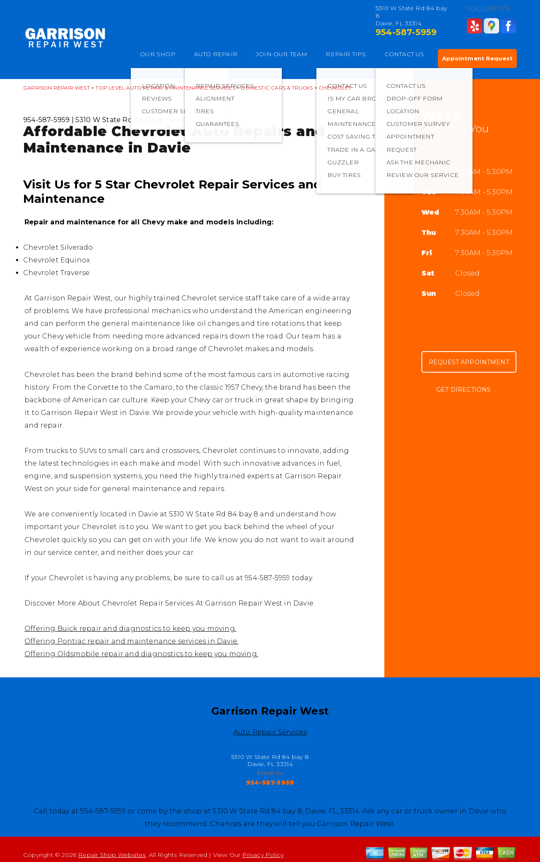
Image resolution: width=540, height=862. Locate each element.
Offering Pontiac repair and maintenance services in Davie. (131, 641)
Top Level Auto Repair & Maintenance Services (165, 88)
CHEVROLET (335, 88)
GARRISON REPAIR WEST (56, 88)
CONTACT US (404, 54)
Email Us (270, 773)
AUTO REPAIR (216, 54)
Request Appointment (469, 362)
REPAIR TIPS (346, 54)
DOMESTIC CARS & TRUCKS (277, 88)
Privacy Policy (263, 855)
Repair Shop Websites (112, 855)
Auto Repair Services (270, 732)
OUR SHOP (158, 54)
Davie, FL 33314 (192, 120)
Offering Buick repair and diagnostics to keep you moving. (130, 629)
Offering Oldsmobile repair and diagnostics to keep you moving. (141, 654)
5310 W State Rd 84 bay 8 (120, 120)
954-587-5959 (406, 32)
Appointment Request (477, 58)
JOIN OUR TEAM (282, 54)
